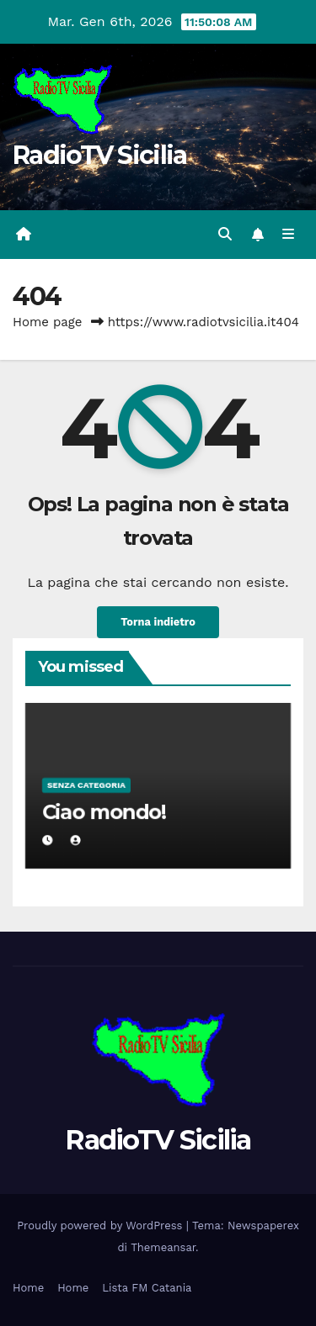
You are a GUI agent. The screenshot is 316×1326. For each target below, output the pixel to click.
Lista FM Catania (146, 1287)
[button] (225, 234)
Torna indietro (158, 621)
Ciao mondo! (103, 812)
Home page (48, 322)
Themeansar (163, 1247)
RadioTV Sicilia (100, 155)
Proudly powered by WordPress (101, 1225)
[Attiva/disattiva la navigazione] (288, 234)
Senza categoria (86, 785)
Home (28, 1287)
